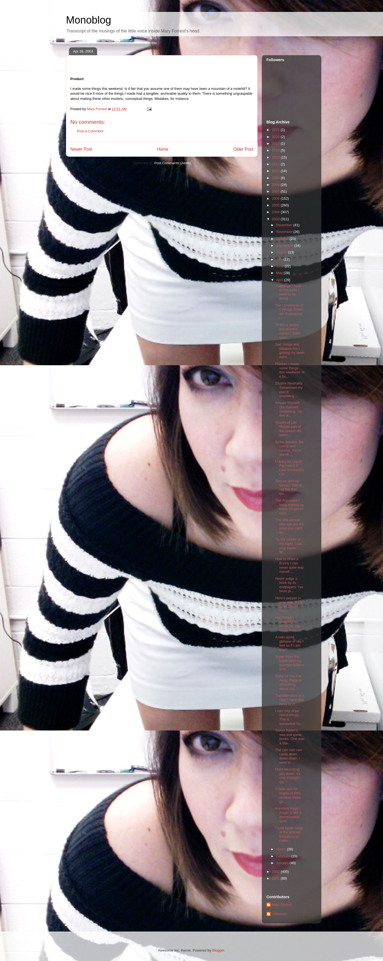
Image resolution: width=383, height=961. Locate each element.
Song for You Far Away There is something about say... (288, 682)
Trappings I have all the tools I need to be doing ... (288, 292)
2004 (276, 212)
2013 (276, 157)
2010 (276, 171)
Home (163, 149)
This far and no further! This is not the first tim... (288, 487)
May (280, 273)
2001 (276, 878)
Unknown (279, 914)
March (281, 849)
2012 (276, 164)
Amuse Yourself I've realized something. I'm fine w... (288, 409)
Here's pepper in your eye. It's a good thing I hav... (288, 604)
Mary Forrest (282, 905)
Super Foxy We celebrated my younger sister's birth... (289, 662)
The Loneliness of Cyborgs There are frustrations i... (289, 311)
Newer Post (81, 149)
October (283, 239)
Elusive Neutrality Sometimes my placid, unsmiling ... (288, 389)
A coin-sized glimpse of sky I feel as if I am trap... (289, 643)
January (283, 863)
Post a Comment (90, 131)
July (279, 259)
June (280, 266)
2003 (276, 219)
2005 (276, 205)
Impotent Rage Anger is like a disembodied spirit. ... (288, 814)
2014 (276, 150)
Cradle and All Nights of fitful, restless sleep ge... (288, 795)
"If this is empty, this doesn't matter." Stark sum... (287, 331)
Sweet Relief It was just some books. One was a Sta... (289, 736)
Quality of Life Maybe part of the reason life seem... (288, 428)
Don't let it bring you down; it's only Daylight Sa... (287, 775)
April (280, 280)
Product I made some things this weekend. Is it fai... (289, 370)
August (282, 252)
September (285, 245)
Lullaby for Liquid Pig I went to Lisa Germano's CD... (289, 467)
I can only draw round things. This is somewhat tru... (289, 717)
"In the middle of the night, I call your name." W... (288, 545)
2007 (276, 191)
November (284, 232)
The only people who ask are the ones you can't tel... (289, 526)
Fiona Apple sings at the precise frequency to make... (289, 834)
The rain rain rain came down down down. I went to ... (288, 756)
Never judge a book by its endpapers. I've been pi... (289, 585)
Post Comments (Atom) (172, 163)
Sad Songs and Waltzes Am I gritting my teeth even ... (289, 350)
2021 (276, 130)
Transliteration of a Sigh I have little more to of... (289, 699)
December (284, 225)
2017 (276, 143)
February (283, 856)
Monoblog (88, 20)
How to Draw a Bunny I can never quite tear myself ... (289, 565)
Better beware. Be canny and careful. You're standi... (289, 448)
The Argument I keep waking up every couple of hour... (289, 506)
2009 (276, 178)
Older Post (243, 149)
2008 (276, 185)
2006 (276, 198)
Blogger (218, 950)
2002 (276, 872)
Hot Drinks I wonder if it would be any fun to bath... (287, 624)
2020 (276, 137)
